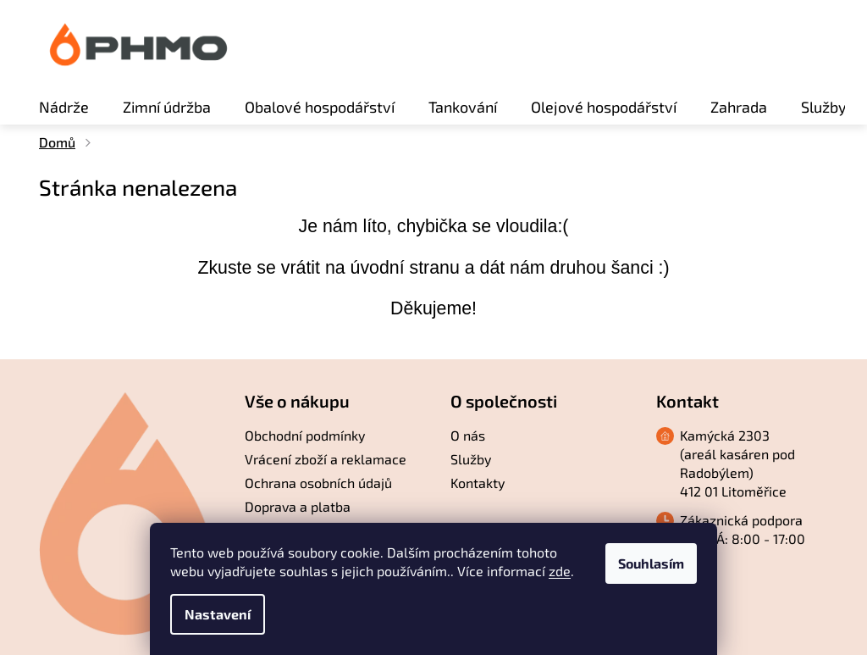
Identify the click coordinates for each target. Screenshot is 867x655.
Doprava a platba (298, 506)
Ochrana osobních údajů (318, 483)
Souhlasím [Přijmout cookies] (651, 563)
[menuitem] (64, 107)
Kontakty (477, 483)
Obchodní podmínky (305, 435)
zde (560, 571)
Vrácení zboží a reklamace (325, 459)
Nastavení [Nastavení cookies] (218, 614)
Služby (470, 459)
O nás (467, 435)
